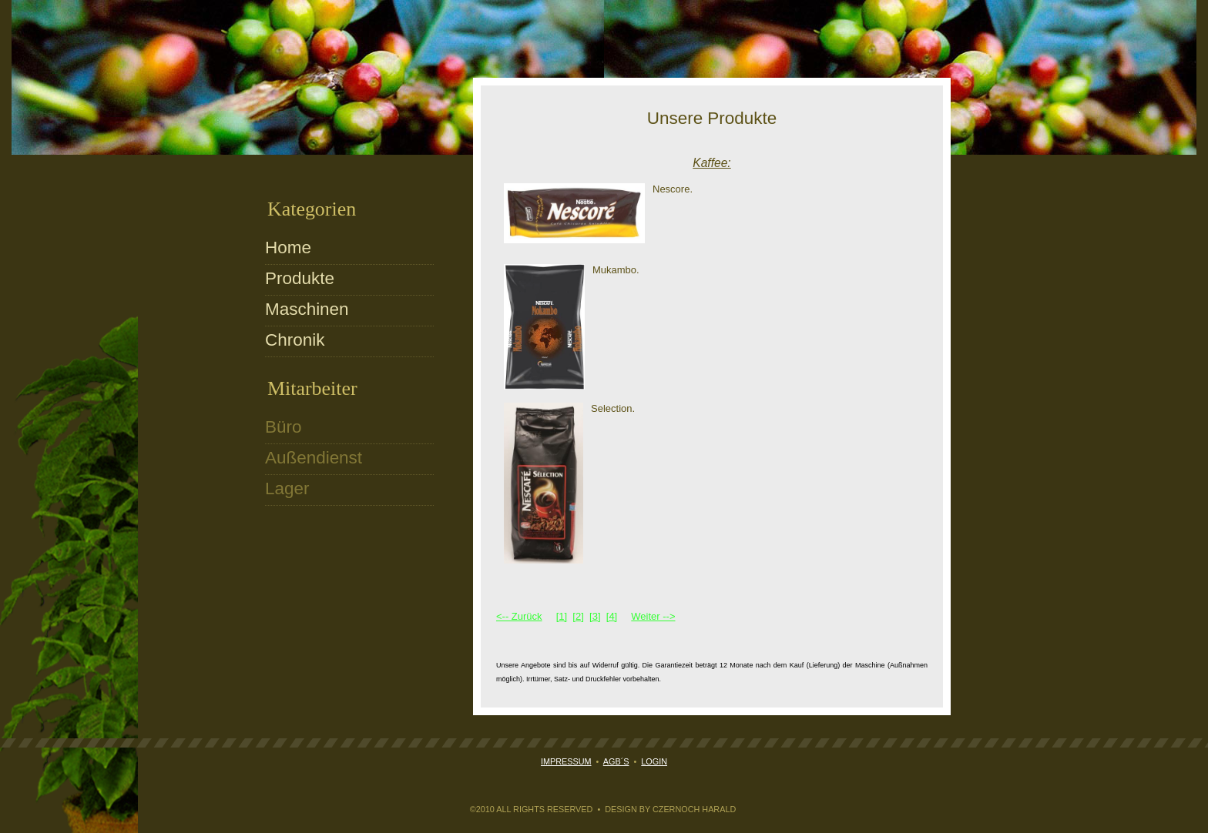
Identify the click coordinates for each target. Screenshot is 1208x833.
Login (654, 761)
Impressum (566, 761)
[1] (561, 616)
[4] (611, 616)
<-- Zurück (519, 616)
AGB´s (616, 761)
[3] (594, 616)
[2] (577, 616)
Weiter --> (653, 616)
